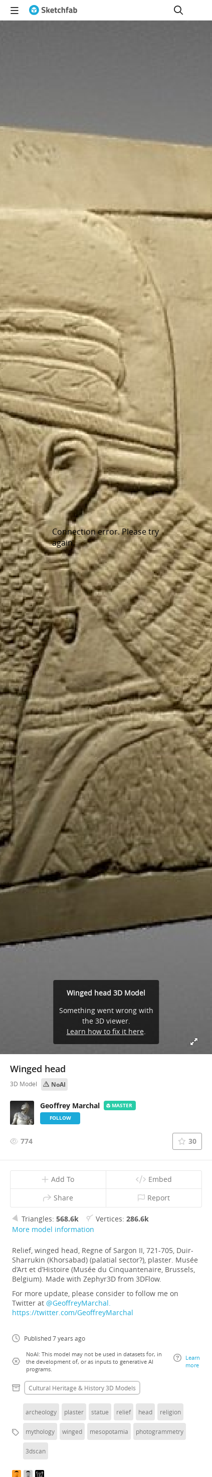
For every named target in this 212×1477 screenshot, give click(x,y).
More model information (53, 1229)
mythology (40, 1431)
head (145, 1412)
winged (72, 1431)
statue (100, 1412)
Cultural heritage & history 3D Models (82, 1388)
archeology (41, 1412)
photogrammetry (159, 1431)
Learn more (186, 1361)
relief (123, 1412)
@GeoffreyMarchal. (78, 1303)
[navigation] (14, 10)
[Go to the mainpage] (53, 10)
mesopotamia (109, 1431)
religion (170, 1412)
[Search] (178, 10)
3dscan (36, 1451)
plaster (74, 1412)
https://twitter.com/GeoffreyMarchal (72, 1312)
